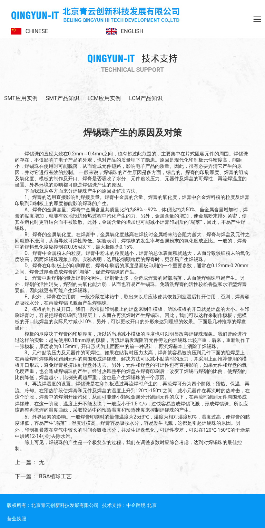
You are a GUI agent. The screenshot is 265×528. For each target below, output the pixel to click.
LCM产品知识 (146, 98)
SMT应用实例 (21, 98)
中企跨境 (136, 505)
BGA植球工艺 (55, 476)
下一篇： (26, 476)
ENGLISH (132, 31)
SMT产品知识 (62, 98)
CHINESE (37, 31)
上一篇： (26, 462)
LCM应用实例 (104, 98)
